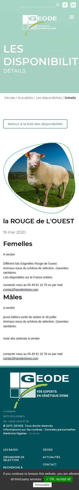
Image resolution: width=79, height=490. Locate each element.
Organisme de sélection (13, 459)
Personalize (42, 484)
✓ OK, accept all (58, 479)
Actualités (51, 457)
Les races (10, 449)
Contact (50, 464)
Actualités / (26, 98)
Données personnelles (60, 429)
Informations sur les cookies (22, 429)
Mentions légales (15, 433)
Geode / (10, 98)
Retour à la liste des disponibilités (35, 124)
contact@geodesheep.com (20, 289)
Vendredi (34, 433)
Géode (48, 449)
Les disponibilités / (50, 98)
